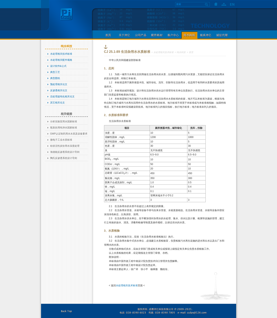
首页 (216, 4)
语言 (232, 4)
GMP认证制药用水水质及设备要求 (68, 133)
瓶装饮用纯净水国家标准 (63, 127)
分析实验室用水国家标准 (63, 121)
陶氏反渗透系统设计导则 (63, 158)
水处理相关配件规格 (61, 60)
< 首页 (190, 52)
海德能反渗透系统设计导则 (64, 152)
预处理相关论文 (58, 84)
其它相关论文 (57, 102)
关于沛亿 (124, 35)
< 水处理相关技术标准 (162, 52)
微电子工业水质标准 (61, 139)
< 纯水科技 (180, 52)
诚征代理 (222, 35)
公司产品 (141, 35)
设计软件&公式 (58, 66)
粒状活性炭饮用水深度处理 (64, 145)
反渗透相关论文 (58, 90)
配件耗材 (157, 35)
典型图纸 (55, 78)
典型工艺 (55, 72)
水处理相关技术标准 (61, 53)
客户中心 (173, 35)
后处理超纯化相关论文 (62, 96)
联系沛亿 (206, 35)
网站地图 (224, 4)
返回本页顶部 (66, 311)
